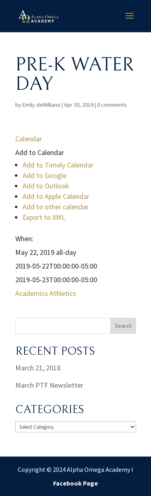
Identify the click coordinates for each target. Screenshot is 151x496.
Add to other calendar (56, 206)
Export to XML (44, 217)
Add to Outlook (46, 185)
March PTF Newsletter (49, 385)
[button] (39, 152)
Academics (31, 293)
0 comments (112, 104)
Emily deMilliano (41, 104)
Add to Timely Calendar (58, 164)
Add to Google (44, 175)
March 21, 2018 (37, 367)
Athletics (63, 293)
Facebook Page (75, 483)
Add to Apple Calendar (56, 196)
